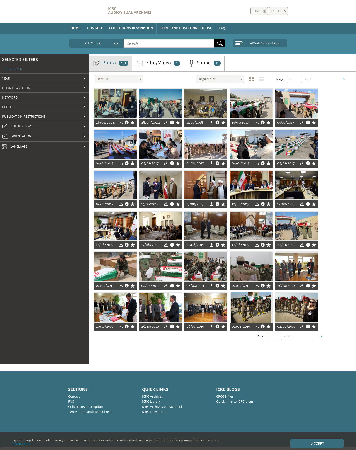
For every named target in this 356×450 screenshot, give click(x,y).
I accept (316, 443)
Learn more (21, 444)
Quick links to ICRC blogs (235, 401)
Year (6, 78)
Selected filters (20, 59)
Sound (204, 63)
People (8, 107)
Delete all (13, 69)
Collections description (131, 28)
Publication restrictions (24, 116)
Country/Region (16, 88)
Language (14, 147)
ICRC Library (151, 401)
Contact (94, 28)
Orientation (16, 136)
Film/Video (158, 63)
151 (123, 63)
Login (256, 11)
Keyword (10, 97)
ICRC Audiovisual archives (129, 10)
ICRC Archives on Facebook (162, 406)
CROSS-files (225, 396)
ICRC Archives (152, 396)
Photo (110, 63)
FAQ (222, 28)
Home (75, 28)
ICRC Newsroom (154, 411)
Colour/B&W (17, 126)
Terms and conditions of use (186, 28)
